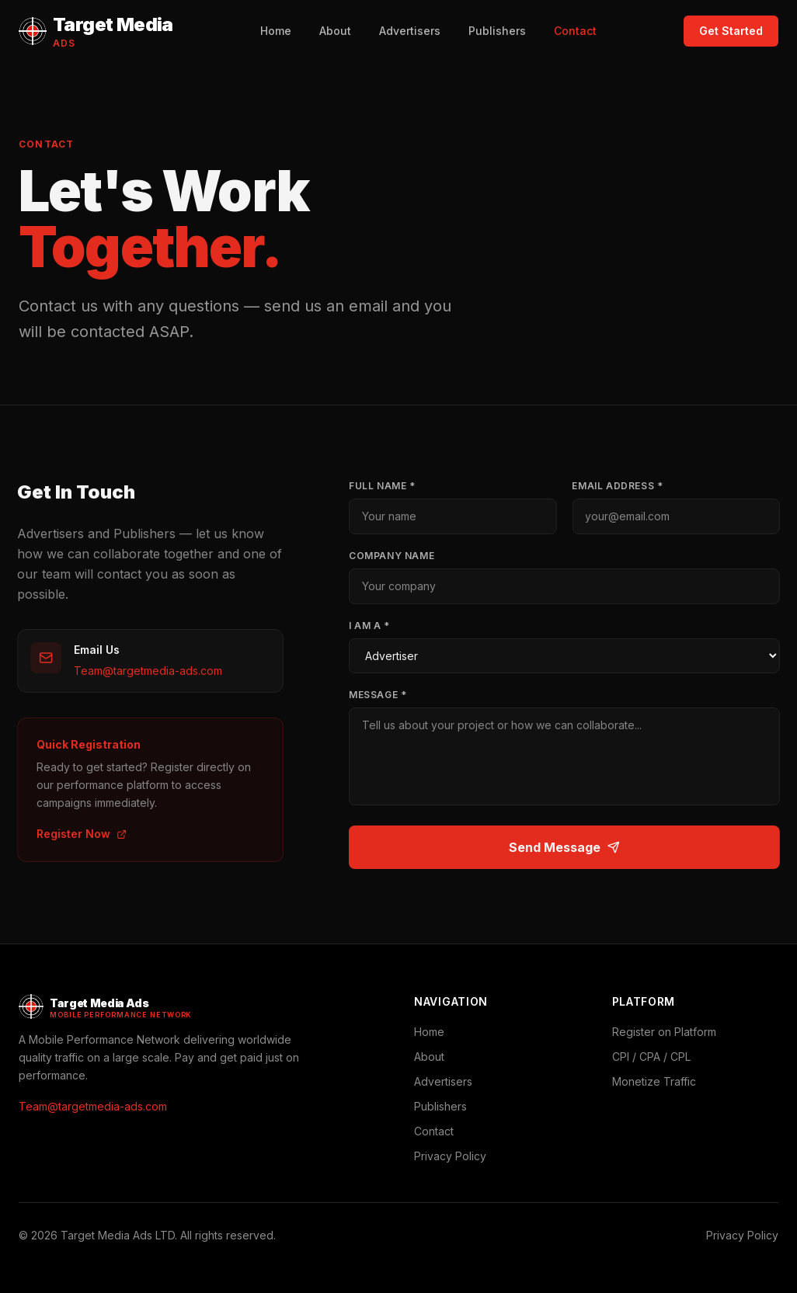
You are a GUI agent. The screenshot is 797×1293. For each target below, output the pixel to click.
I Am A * (373, 625)
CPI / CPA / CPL (651, 1056)
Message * (381, 694)
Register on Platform (664, 1031)
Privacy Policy (450, 1156)
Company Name (395, 555)
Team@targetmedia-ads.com (144, 670)
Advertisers (409, 30)
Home (275, 30)
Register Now (78, 833)
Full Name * (386, 486)
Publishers (497, 30)
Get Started (731, 30)
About (335, 30)
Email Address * (621, 486)
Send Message (568, 847)
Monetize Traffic (654, 1081)
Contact (575, 30)
